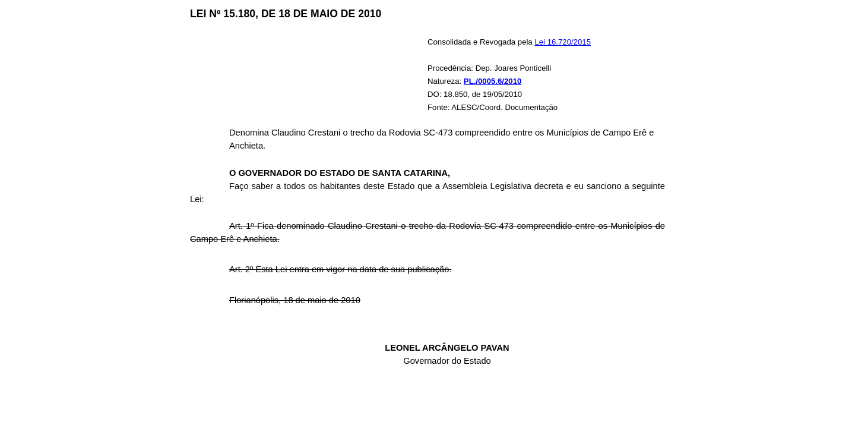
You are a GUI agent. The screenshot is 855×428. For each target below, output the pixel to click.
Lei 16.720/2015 (562, 41)
